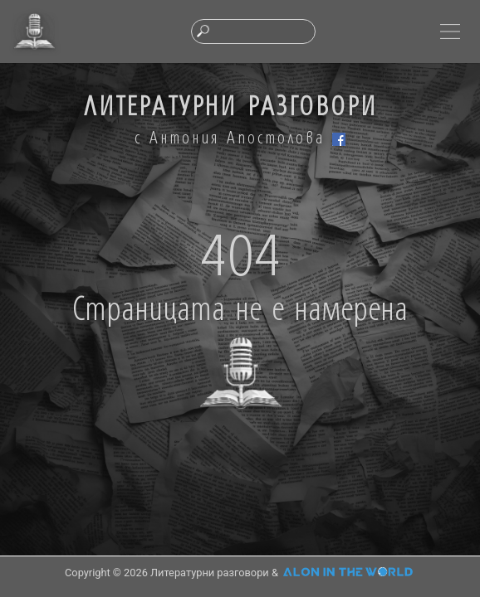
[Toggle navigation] (450, 31)
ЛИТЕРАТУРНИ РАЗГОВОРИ (230, 104)
